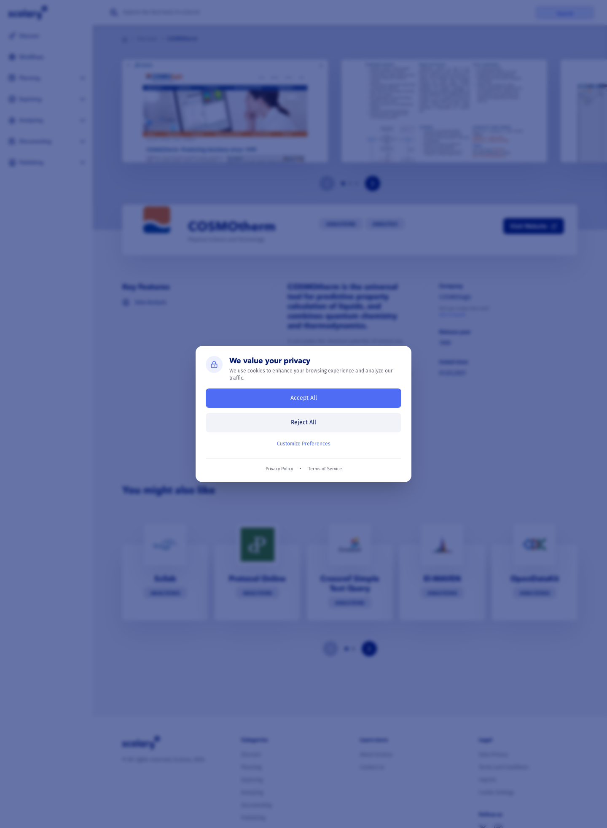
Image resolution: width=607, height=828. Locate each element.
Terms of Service (325, 469)
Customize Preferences (303, 444)
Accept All (303, 398)
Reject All (303, 422)
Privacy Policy (279, 469)
